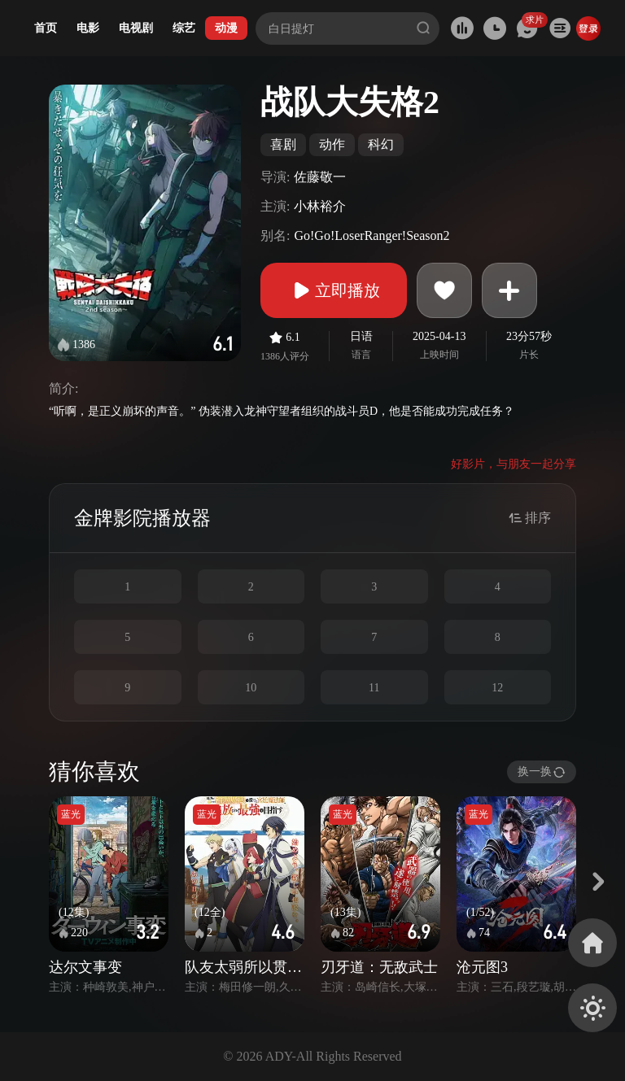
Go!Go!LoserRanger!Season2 (371, 235)
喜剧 (283, 144)
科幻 (381, 144)
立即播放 (333, 290)
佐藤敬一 (320, 177)
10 (250, 688)
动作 (332, 144)
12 (497, 688)
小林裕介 (320, 206)
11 (374, 688)
